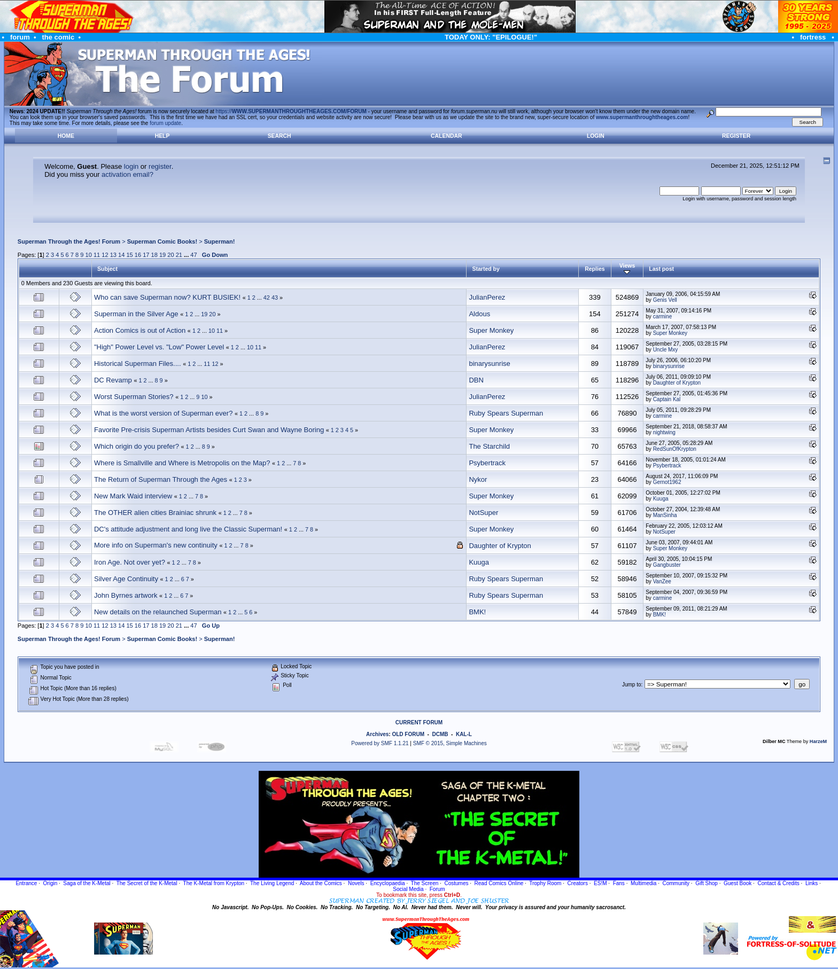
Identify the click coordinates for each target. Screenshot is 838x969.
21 (179, 255)
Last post (661, 268)
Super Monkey (491, 330)
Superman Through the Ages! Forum (69, 241)
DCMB (440, 734)
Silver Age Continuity (126, 579)
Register (736, 136)
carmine (662, 316)
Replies (594, 268)
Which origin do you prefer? (136, 446)
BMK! (477, 612)
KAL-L (464, 734)
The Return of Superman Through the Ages (160, 479)
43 (274, 297)
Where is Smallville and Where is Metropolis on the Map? (182, 463)
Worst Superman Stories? (134, 397)
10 (89, 255)
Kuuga (661, 499)
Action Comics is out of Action (139, 330)
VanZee (662, 581)
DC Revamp (113, 380)
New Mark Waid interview (133, 496)
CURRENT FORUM (419, 722)
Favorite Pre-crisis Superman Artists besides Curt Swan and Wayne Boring (209, 430)
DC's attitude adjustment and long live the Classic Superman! (188, 529)
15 (129, 255)
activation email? (127, 174)
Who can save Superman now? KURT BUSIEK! (167, 297)
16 (138, 255)
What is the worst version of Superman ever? (163, 413)
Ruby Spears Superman (506, 413)
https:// (291, 111)
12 (105, 255)
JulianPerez (487, 297)
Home (66, 136)
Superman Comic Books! (162, 241)
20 (170, 255)
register (160, 166)
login (131, 166)
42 (266, 297)
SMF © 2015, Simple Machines (450, 743)
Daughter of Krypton (677, 383)
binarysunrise (489, 364)
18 (154, 255)
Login (595, 136)
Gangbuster (667, 565)
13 (113, 255)
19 (162, 255)
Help (162, 136)
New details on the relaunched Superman (157, 612)
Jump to (631, 684)
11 (97, 255)
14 (121, 255)
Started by (485, 268)
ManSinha (665, 515)
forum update (165, 123)
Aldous (479, 314)
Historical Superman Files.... (137, 364)
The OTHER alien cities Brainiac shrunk (155, 513)
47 (193, 255)
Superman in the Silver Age (136, 314)
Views (627, 268)
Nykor (478, 479)
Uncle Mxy (665, 350)
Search (279, 136)
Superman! (219, 241)
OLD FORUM (408, 734)
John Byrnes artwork (126, 595)
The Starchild (489, 446)
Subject (107, 268)
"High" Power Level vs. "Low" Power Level (159, 347)
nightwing (664, 432)
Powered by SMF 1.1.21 (379, 743)
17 (146, 255)
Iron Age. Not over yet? (129, 562)
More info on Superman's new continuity (156, 545)
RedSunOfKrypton (674, 449)
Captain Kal (667, 399)
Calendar (446, 136)
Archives (377, 734)
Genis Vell (665, 300)
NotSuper (483, 513)
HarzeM (818, 741)
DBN (476, 380)
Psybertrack (487, 463)
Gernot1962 (667, 482)
